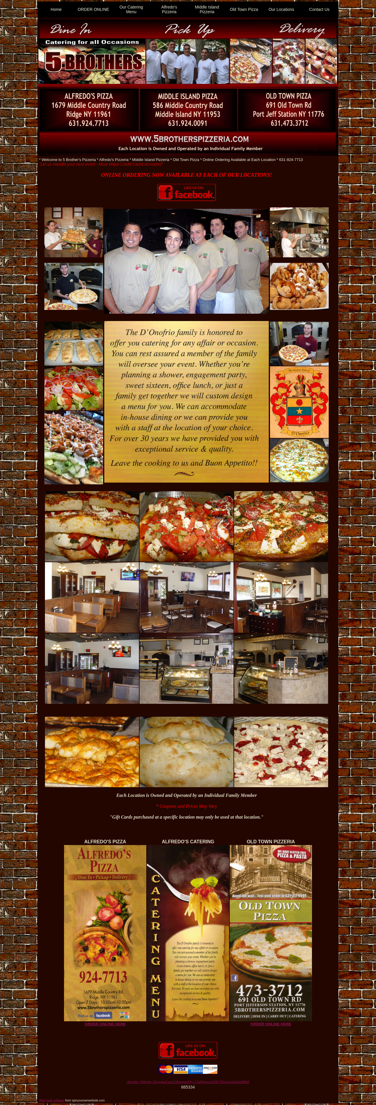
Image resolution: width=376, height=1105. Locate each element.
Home (56, 9)
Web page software (51, 1100)
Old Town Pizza (244, 9)
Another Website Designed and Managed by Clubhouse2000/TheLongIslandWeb (188, 1081)
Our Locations (281, 9)
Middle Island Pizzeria (207, 9)
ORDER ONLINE (93, 9)
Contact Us (319, 9)
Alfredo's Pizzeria (169, 9)
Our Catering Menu (131, 9)
